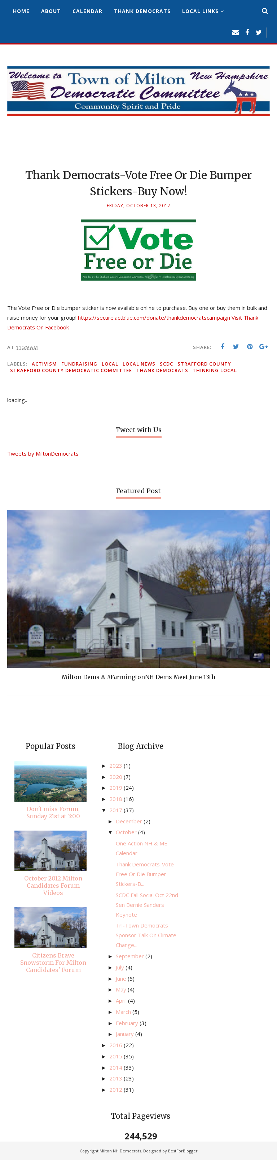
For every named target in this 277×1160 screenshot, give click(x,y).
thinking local (215, 370)
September (130, 956)
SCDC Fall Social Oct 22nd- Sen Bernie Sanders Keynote (148, 904)
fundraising (79, 364)
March (124, 1011)
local (110, 364)
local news (139, 364)
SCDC (166, 364)
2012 (116, 1089)
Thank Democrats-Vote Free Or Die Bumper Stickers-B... (145, 874)
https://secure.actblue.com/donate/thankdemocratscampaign (154, 317)
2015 (116, 1056)
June (122, 978)
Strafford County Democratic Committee (71, 370)
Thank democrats (162, 370)
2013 (116, 1078)
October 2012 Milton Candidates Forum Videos (53, 885)
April (122, 1000)
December (130, 821)
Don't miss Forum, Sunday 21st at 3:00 (53, 812)
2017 (116, 810)
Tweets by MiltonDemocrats (43, 453)
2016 (116, 1045)
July (121, 967)
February (128, 1023)
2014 (116, 1067)
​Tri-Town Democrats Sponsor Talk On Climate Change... (146, 935)
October (127, 832)
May (122, 989)
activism (44, 364)
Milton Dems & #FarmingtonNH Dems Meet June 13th (138, 677)
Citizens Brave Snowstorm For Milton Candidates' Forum (53, 962)
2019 (116, 787)
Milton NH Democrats (120, 1150)
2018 (116, 798)
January (125, 1033)
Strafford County (204, 364)
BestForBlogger (183, 1150)
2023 (116, 765)
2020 (116, 776)
